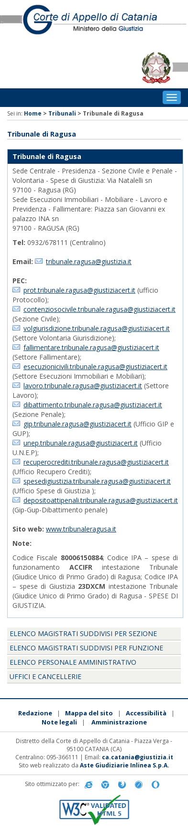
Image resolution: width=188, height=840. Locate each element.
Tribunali (62, 113)
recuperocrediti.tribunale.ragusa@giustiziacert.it (96, 462)
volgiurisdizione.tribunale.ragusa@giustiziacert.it (96, 328)
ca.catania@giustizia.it (137, 757)
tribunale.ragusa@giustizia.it (89, 261)
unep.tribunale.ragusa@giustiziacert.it (80, 442)
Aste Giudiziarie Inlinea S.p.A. (124, 765)
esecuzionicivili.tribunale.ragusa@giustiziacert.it (95, 366)
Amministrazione (119, 722)
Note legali (59, 722)
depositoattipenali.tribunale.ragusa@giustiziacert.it (100, 500)
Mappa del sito (89, 713)
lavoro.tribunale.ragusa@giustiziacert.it (82, 385)
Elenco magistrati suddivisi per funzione (86, 647)
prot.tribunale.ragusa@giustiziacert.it (79, 290)
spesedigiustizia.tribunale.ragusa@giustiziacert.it (97, 481)
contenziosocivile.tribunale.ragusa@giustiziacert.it (99, 309)
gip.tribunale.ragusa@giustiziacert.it (77, 423)
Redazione (35, 713)
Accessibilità (146, 713)
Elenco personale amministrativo (73, 662)
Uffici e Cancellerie (45, 676)
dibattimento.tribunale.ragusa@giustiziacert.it (92, 404)
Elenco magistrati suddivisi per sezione (83, 633)
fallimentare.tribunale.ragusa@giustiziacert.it (91, 347)
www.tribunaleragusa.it (81, 528)
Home (33, 113)
